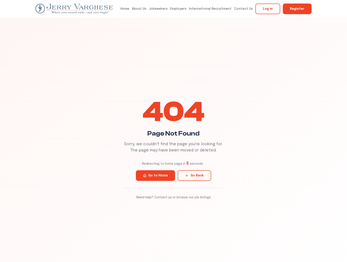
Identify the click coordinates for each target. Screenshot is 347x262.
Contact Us (243, 8)
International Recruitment (210, 8)
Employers (178, 8)
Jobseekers (158, 8)
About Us (139, 8)
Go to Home (155, 175)
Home (124, 8)
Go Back (194, 175)
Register (297, 8)
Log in (268, 8)
